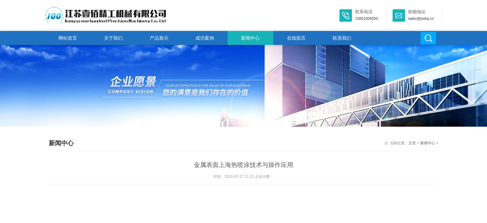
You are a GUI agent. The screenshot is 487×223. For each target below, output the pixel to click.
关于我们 (113, 38)
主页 (412, 143)
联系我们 (342, 38)
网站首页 (67, 38)
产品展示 (159, 38)
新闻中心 (250, 38)
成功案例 (204, 38)
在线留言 (296, 38)
